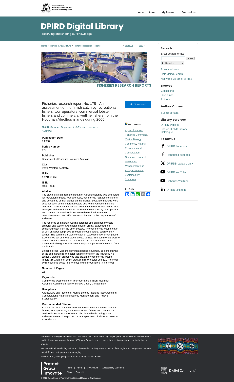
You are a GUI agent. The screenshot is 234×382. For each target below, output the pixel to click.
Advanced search (171, 69)
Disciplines (167, 95)
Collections (167, 90)
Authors (165, 99)
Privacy (70, 372)
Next (141, 45)
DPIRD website (170, 124)
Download (138, 104)
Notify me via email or (176, 78)
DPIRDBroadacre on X (180, 163)
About (79, 367)
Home (44, 46)
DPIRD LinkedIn (176, 189)
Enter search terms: (172, 53)
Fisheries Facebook (178, 154)
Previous (129, 45)
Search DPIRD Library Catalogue (174, 130)
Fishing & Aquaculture (61, 46)
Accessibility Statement (113, 367)
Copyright (80, 372)
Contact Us (188, 12)
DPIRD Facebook (177, 146)
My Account (92, 367)
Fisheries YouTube (178, 181)
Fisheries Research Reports (87, 46)
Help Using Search (172, 74)
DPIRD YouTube (176, 172)
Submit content (169, 112)
